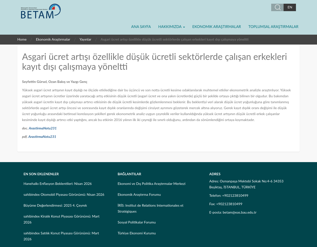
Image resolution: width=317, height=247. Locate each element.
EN (290, 7)
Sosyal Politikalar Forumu (137, 222)
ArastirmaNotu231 (43, 128)
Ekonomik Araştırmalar (216, 26)
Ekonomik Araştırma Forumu (139, 194)
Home (21, 39)
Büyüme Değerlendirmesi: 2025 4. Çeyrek (55, 205)
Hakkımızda (171, 26)
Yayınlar (85, 39)
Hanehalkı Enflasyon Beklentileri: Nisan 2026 (58, 183)
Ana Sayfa (141, 26)
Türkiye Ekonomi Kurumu (137, 233)
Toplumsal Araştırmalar (273, 26)
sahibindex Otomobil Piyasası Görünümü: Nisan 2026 (64, 194)
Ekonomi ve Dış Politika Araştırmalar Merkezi (151, 183)
